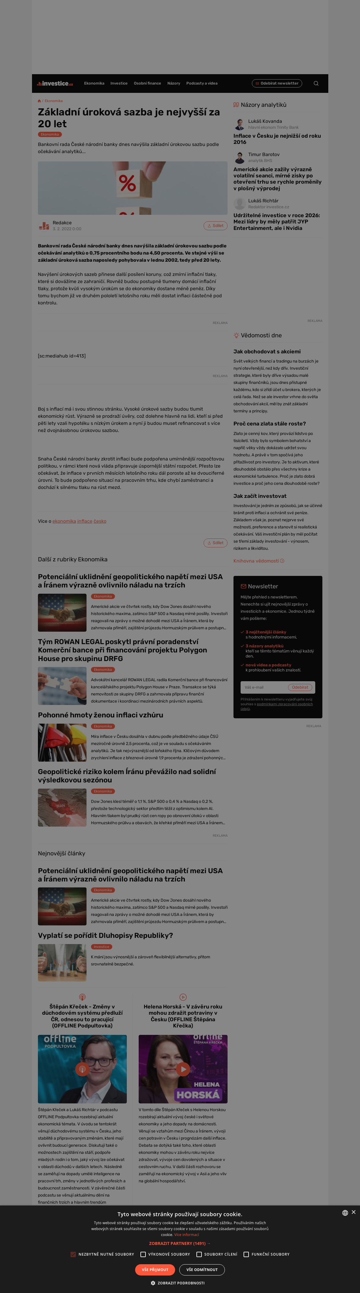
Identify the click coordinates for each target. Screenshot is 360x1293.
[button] (180, 1243)
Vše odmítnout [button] (201, 1269)
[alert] (180, 646)
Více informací (186, 1234)
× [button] (353, 1212)
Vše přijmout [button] (155, 1269)
